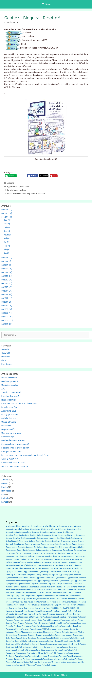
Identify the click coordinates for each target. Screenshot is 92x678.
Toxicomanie (73, 653)
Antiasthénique (55, 532)
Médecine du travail (23, 608)
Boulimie (48, 541)
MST (30, 605)
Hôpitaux (68, 584)
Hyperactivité (11, 578)
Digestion (56, 556)
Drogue (30, 559)
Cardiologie (39, 547)
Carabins (29, 547)
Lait (42, 593)
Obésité (18, 614)
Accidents (17, 526)
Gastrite (62, 568)
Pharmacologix (7, 437)
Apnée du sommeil (60, 535)
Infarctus (56, 587)
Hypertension (60, 578)
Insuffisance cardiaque (25, 590)
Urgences (47, 662)
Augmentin (31, 538)
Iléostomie (77, 584)
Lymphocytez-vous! (10, 396)
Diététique (65, 556)
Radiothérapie (36, 629)
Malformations (43, 602)
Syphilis (19, 650)
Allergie (54, 529)
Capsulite (22, 547)
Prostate (9, 626)
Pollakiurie (29, 623)
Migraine (75, 602)
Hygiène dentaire (73, 575)
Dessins (5, 483)
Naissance (10, 611)
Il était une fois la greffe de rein (15, 448)
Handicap (74, 571)
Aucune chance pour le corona (14, 466)
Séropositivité (61, 650)
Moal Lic (82, 602)
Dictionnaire (47, 556)
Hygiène (62, 575)
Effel (26, 565)
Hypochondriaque (66, 581)
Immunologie (19, 587)
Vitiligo (38, 665)
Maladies (23, 602)
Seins (13, 638)
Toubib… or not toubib (11, 392)
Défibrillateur (11, 562)
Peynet (46, 620)
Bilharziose (23, 541)
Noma (63, 611)
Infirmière (82, 587)
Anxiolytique (24, 535)
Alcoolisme (24, 529)
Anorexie (35, 532)
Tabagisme (10, 653)
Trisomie (63, 656)
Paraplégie (62, 617)
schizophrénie (49, 635)
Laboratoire (20, 593)
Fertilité (15, 568)
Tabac (76, 650)
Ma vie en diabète (9, 378)
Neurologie (55, 611)
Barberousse (76, 538)
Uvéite (63, 662)
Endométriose (40, 565)
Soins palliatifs (64, 638)
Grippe (26, 572)
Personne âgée (35, 620)
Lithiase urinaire (74, 593)
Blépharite (40, 541)
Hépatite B (43, 584)
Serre (25, 638)
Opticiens (51, 614)
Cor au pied (10, 553)
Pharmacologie (67, 620)
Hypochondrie (80, 581)
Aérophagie (66, 538)
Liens (3, 360)
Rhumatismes (49, 632)
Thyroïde (42, 653)
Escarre (69, 565)
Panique (54, 617)
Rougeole (74, 632)
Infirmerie (73, 587)
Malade (68, 596)
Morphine (10, 605)
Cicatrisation (11, 550)
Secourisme (78, 635)
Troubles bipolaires (75, 656)
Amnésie (78, 529)
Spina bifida (20, 641)
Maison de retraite (57, 596)
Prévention (56, 626)
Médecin (81, 605)
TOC (54, 653)
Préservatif (46, 626)
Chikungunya (64, 547)
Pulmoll (18, 629)
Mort (16, 605)
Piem (75, 620)
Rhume (58, 632)
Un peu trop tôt (8, 429)
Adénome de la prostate (67, 526)
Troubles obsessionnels (33, 659)
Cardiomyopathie (51, 547)
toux (66, 653)
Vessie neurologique (14, 665)
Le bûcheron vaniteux (16, 190)
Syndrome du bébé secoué (32, 647)
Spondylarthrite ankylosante (37, 641)
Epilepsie (50, 565)
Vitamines (31, 665)
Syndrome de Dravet (37, 644)
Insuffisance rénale (43, 590)
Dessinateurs (21, 556)
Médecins (55, 608)
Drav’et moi (6, 426)
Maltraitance (55, 602)
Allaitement (45, 529)
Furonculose (53, 568)
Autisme (40, 538)
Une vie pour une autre (11, 433)
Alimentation (35, 529)
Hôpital (60, 583)
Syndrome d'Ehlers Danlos (17, 644)
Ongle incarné (28, 614)
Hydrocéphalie (52, 575)
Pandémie (47, 617)
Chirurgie (74, 547)
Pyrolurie (25, 629)
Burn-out (9, 544)
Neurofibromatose (43, 611)
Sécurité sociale (47, 650)
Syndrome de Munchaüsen (57, 644)
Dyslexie (78, 559)
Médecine (10, 608)
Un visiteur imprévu (9, 385)
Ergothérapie (60, 565)
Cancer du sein (78, 544)
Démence (42, 562)
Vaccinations (72, 662)
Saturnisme (22, 635)
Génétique (64, 572)
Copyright (5, 353)
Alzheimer (62, 529)
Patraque (9, 620)
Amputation (11, 532)
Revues (4, 502)
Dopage (16, 559)
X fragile (52, 665)
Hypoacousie (52, 581)
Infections (64, 587)
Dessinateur (11, 556)
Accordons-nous (8, 411)
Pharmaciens (54, 620)
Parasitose (72, 617)
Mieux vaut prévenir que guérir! (15, 444)
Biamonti (15, 541)
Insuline (54, 590)
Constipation (56, 550)
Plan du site (6, 364)
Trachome (10, 656)
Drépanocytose (40, 559)
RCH (44, 629)
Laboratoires (30, 593)
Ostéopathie (11, 617)
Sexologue (41, 638)
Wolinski (45, 665)
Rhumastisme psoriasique (32, 632)
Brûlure (81, 541)
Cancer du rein (65, 544)
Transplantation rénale (37, 656)
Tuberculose (69, 659)
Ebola (14, 565)
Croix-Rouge (37, 553)
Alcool (17, 529)
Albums (10, 183)
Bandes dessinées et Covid (13, 440)
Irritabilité (72, 590)
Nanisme (18, 611)
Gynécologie (44, 572)
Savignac (31, 635)
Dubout (50, 559)
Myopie (66, 605)
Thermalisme (32, 653)
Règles (81, 632)
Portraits (5, 498)
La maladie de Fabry (9, 407)
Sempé (19, 638)
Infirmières (10, 590)
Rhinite (18, 632)
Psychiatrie (10, 629)
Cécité (56, 553)
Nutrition (70, 611)
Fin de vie (30, 568)
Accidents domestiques (32, 526)
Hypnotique (42, 581)
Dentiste (69, 553)
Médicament (72, 608)
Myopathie (58, 605)
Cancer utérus (11, 547)
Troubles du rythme (14, 659)
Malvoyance (66, 602)
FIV (36, 568)
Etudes (4, 487)
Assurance (80, 535)
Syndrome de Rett (13, 647)
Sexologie (32, 638)
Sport (51, 641)
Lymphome (19, 596)
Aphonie (47, 535)
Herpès (23, 575)
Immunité (9, 587)
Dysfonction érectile (65, 559)
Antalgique (44, 532)
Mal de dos (32, 602)
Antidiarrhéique (12, 535)
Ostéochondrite (73, 614)
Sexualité (50, 638)
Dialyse (38, 556)
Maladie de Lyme (8, 418)
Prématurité (27, 626)
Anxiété (33, 535)
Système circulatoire (31, 650)
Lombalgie (10, 596)
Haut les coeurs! (8, 400)
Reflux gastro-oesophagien (57, 629)
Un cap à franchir (8, 422)
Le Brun (48, 593)
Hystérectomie (24, 584)
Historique (5, 357)
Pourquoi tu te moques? (11, 451)
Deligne (62, 553)
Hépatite (34, 584)
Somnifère (10, 641)
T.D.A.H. (70, 650)
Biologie (32, 541)
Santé (14, 635)
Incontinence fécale (44, 587)
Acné (45, 526)
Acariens (9, 526)
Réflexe (9, 635)
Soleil (73, 638)
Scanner (39, 635)
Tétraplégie (18, 662)
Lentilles (55, 593)
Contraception (80, 550)
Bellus (8, 541)
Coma (48, 550)
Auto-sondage (50, 538)
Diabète (31, 556)
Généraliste (55, 572)
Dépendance (51, 562)
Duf (55, 559)
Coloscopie (31, 550)
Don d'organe (76, 556)
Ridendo (65, 632)
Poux (63, 623)
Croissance (26, 553)
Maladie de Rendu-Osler (50, 599)
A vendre (5, 349)
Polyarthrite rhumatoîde (44, 623)
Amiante (70, 529)
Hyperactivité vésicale (26, 578)
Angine (19, 532)
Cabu (15, 544)
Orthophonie (61, 614)
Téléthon (79, 659)
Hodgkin (30, 575)
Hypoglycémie (12, 584)
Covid (18, 553)
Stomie (58, 641)
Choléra (81, 547)
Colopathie (21, 550)
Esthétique (77, 565)
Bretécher (56, 541)
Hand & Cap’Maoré (9, 381)
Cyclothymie (48, 553)
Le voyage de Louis (9, 414)
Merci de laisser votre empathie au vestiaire (26, 193)
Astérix (24, 538)
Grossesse (33, 572)
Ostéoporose (22, 617)
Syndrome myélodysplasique (56, 647)
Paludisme (37, 617)
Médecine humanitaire (41, 608)
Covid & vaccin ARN (9, 459)
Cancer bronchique (32, 544)
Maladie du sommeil (69, 599)
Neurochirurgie (28, 611)
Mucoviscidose (38, 605)
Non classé (6, 491)
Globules (79, 568)
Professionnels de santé (76, 623)
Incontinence (30, 587)
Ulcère (26, 662)
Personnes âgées (21, 620)
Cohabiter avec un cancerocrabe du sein (19, 403)
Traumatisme (53, 656)
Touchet (60, 653)
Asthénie (16, 538)
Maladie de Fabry (18, 599)
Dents (76, 553)
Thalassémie (21, 653)
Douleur (23, 559)
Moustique (23, 605)
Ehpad (30, 565)
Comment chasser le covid (13, 462)
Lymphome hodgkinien (34, 596)
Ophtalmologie (40, 614)
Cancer (21, 544)
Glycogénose (11, 572)
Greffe (19, 572)
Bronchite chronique (69, 541)
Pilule (15, 623)
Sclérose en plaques (63, 635)
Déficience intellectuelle (27, 562)
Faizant (9, 568)
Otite (31, 617)
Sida (56, 638)
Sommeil (80, 638)
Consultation (68, 550)
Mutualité (49, 605)
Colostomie (41, 550)
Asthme (9, 538)
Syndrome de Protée (77, 644)
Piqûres (21, 623)
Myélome (74, 605)
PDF (3, 494)
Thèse (49, 653)
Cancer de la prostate (50, 544)
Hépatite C (52, 584)
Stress (64, 641)
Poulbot (57, 623)
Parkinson (82, 617)
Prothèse (17, 626)
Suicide (70, 641)
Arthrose (72, 535)
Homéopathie (40, 575)
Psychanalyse (75, 626)
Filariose (22, 568)
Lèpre (46, 596)
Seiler (8, 638)
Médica (63, 608)
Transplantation (21, 656)
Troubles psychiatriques (53, 659)
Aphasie (40, 535)
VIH (24, 665)
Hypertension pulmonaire (18, 186)
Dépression (62, 562)
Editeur (20, 565)
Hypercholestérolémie (45, 578)
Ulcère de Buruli (35, 662)
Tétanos (9, 662)
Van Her (81, 662)
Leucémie (63, 593)
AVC (3, 389)
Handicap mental (13, 575)
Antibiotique (68, 532)
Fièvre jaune (43, 568)
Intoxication (63, 590)
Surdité (77, 641)
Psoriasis (65, 626)
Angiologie (26, 532)
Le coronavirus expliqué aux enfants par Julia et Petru (24, 455)
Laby (39, 593)
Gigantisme (71, 568)
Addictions (51, 526)
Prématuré (36, 626)
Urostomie (56, 662)
